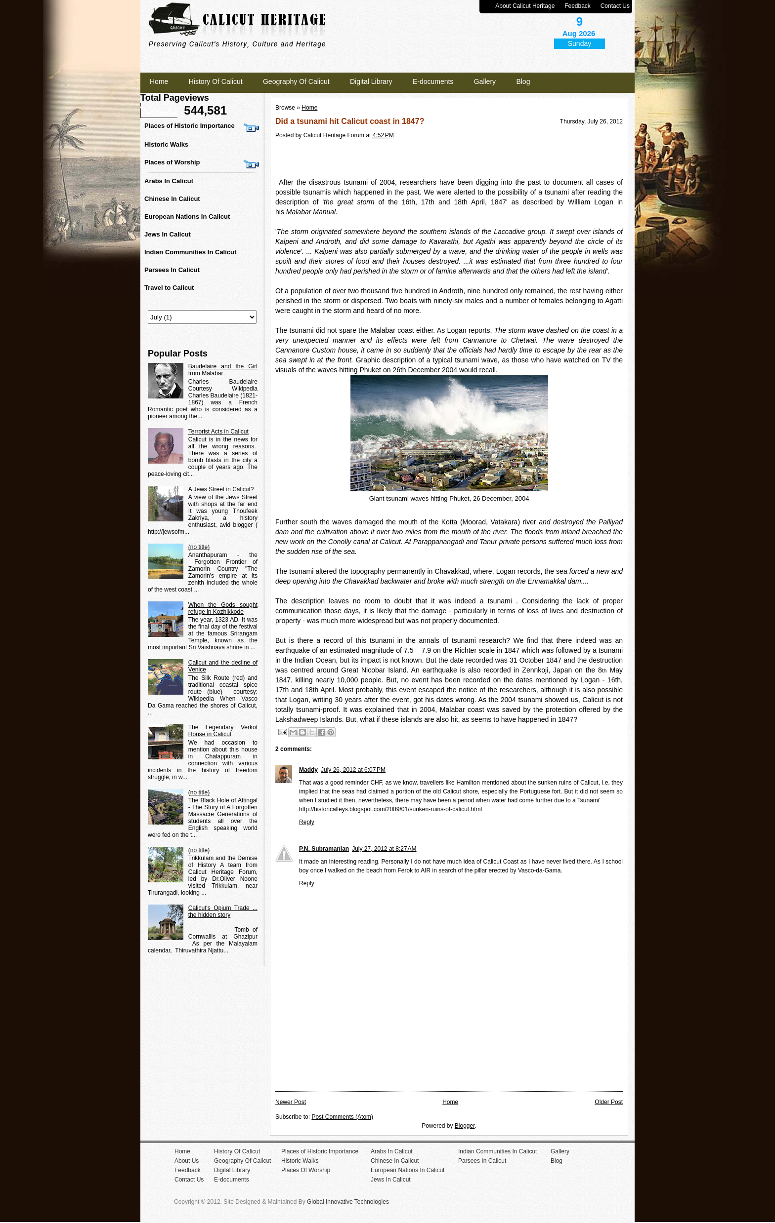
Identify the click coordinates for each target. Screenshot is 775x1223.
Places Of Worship (305, 1170)
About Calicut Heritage (525, 5)
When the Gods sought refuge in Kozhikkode (223, 608)
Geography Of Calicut (296, 81)
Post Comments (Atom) (342, 1116)
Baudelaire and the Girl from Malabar (223, 370)
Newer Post (290, 1102)
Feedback (577, 5)
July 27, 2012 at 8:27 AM (384, 848)
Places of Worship (172, 162)
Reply (306, 822)
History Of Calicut (216, 81)
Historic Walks (166, 144)
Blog (523, 81)
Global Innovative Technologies (348, 1201)
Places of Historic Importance (189, 125)
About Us (186, 1160)
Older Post (609, 1102)
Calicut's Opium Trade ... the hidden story (223, 911)
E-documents (433, 81)
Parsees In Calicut (172, 270)
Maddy (308, 769)
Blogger (465, 1125)
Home (159, 81)
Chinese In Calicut (172, 198)
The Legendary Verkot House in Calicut (223, 731)
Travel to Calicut (169, 287)
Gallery (485, 81)
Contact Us (615, 5)
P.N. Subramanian (324, 848)
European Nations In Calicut (187, 216)
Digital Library (371, 81)
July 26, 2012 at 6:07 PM (353, 769)
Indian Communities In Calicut (190, 252)
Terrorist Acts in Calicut (218, 431)
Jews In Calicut (167, 234)
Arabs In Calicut (168, 181)
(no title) (199, 547)
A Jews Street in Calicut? (221, 489)
